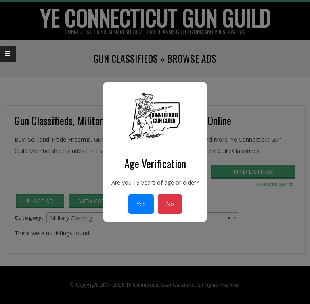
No (170, 204)
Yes (141, 204)
